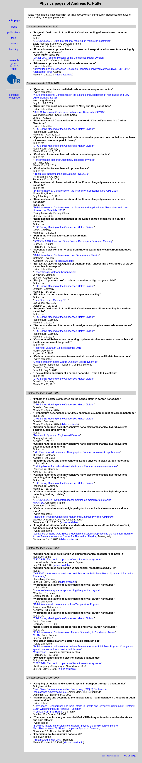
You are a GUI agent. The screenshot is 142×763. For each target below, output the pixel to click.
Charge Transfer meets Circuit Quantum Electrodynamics (65, 362)
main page (14, 20)
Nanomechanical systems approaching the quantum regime (67, 590)
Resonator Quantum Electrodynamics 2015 (57, 348)
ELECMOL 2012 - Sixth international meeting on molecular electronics (72, 500)
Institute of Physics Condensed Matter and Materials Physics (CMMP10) (73, 516)
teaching (14, 49)
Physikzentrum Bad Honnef (48, 711)
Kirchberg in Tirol (42, 71)
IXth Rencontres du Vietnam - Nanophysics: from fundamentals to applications (77, 452)
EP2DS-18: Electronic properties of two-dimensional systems (67, 559)
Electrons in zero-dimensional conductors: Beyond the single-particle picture (76, 725)
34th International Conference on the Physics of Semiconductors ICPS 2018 (76, 190)
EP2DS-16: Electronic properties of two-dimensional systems (67, 663)
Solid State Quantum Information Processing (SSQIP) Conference (70, 689)
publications (13, 32)
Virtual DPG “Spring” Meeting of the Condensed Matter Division (69, 57)
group (14, 26)
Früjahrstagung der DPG (47, 739)
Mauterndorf (39, 652)
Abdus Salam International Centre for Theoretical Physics (64, 536)
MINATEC (38, 502)
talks (13, 38)
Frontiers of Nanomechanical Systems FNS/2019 (61, 174)
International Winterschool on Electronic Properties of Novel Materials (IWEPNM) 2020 (81, 69)
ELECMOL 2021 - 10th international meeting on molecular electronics (72, 41)
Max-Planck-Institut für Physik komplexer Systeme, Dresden (66, 728)
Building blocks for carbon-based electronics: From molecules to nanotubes (75, 466)
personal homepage (14, 96)
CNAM (36, 635)
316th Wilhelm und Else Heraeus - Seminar (57, 709)
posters (14, 43)
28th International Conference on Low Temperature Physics (66, 255)
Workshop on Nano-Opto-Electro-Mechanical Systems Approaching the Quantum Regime (83, 533)
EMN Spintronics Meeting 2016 (51, 300)
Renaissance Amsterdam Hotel (50, 692)
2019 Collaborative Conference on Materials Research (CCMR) (69, 112)
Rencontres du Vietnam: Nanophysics (54, 272)
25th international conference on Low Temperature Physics (66, 604)
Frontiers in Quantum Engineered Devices (57, 435)
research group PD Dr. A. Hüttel (14, 64)
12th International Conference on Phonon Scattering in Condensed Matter (74, 632)
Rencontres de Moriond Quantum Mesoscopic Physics (64, 160)
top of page (130, 755)
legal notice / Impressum (110, 756)
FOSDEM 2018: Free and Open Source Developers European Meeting (73, 241)
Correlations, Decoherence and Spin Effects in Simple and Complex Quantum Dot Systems (84, 706)
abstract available (73, 742)
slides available (63, 74)
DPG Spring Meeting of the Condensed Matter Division (64, 129)
